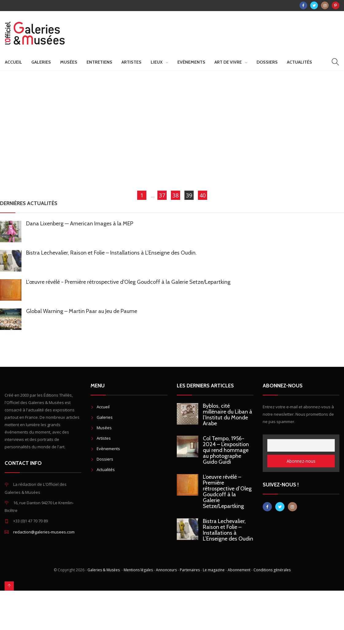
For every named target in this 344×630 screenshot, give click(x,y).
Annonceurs (166, 570)
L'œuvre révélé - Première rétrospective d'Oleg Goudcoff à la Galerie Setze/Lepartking (128, 282)
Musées (68, 62)
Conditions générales (272, 570)
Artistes (131, 62)
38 (175, 195)
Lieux (157, 62)
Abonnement (239, 570)
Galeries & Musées (103, 570)
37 (162, 195)
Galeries (41, 62)
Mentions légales (138, 570)
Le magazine (214, 570)
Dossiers (267, 62)
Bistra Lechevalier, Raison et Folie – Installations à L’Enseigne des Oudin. (111, 252)
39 (189, 195)
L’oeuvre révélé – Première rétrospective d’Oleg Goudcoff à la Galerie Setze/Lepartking (227, 491)
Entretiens (99, 62)
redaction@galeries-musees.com (44, 532)
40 (202, 195)
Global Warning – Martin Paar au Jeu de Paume (81, 311)
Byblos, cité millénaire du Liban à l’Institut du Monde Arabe (227, 414)
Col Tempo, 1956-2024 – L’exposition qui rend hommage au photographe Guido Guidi (226, 450)
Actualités (299, 62)
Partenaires (190, 570)
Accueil (13, 62)
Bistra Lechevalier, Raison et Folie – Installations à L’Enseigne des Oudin (228, 530)
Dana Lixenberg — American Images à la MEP (79, 223)
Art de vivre (228, 62)
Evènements (191, 62)
